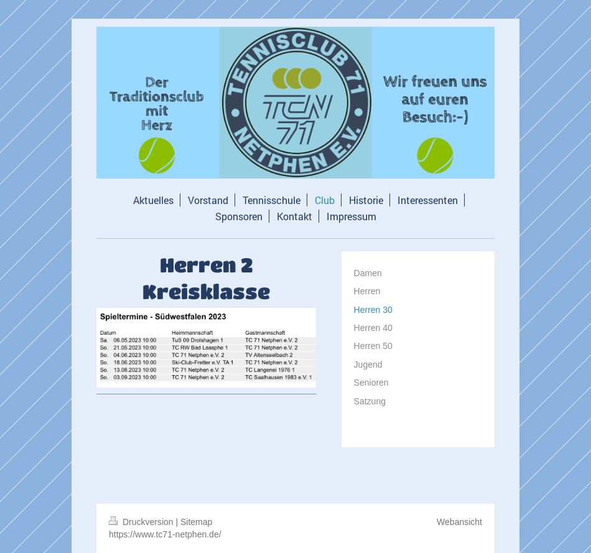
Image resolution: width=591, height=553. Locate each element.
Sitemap (196, 522)
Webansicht (459, 522)
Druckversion (142, 522)
